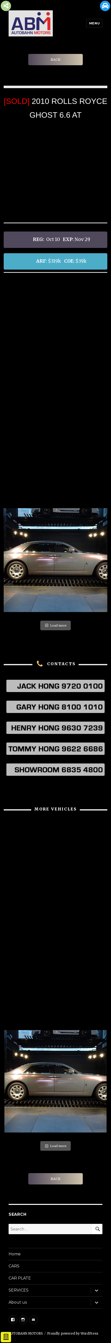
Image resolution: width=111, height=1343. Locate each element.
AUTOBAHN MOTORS (26, 1333)
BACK (55, 59)
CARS (14, 1266)
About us (18, 1302)
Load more (55, 625)
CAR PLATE (20, 1278)
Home (15, 1254)
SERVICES (18, 1290)
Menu (94, 23)
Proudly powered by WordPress (72, 1333)
